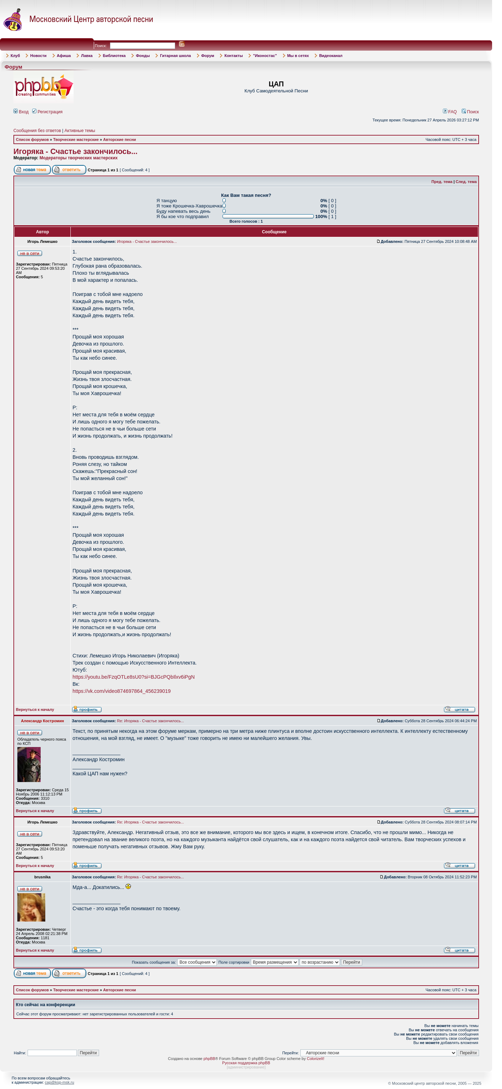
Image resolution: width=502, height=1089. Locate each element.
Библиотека (114, 55)
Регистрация (47, 111)
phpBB (209, 1058)
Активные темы (79, 130)
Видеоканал (330, 55)
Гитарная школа (175, 55)
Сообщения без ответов (37, 130)
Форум (207, 55)
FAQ (450, 111)
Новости (38, 55)
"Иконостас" (265, 55)
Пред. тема (442, 181)
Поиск (470, 111)
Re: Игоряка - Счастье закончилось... (150, 721)
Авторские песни (119, 139)
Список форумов (32, 139)
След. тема (466, 181)
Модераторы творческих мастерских (79, 157)
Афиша (64, 55)
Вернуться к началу (35, 709)
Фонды (143, 55)
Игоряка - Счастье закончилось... (75, 151)
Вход (21, 111)
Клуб (15, 55)
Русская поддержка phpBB (246, 1063)
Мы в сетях (298, 55)
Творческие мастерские (76, 139)
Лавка (87, 55)
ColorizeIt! (315, 1058)
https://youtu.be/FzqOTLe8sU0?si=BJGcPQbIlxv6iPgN (134, 677)
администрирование (246, 1067)
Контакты (233, 55)
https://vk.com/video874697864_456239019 (122, 691)
